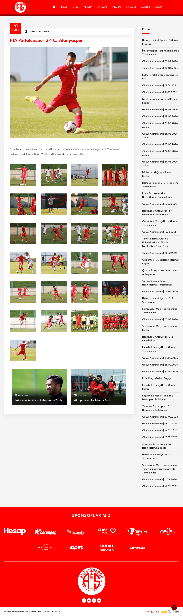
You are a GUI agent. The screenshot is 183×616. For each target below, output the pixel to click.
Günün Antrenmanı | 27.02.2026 (160, 358)
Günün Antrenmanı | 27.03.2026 (160, 116)
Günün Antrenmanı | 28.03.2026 (160, 110)
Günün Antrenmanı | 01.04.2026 (159, 85)
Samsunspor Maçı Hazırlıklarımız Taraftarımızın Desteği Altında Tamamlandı (159, 469)
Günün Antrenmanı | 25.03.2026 (160, 144)
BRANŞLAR (131, 7)
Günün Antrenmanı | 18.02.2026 (159, 430)
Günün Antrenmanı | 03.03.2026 (160, 319)
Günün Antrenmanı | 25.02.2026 (160, 371)
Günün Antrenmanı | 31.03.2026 (159, 92)
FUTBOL (76, 7)
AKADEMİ (88, 7)
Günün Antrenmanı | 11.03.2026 (159, 232)
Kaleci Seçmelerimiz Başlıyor (157, 378)
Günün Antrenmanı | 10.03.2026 (159, 253)
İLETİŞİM (158, 7)
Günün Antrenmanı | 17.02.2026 (159, 437)
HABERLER (145, 7)
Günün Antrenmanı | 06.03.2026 (160, 291)
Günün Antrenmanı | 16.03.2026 (159, 204)
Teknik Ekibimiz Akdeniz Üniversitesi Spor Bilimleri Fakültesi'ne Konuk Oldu (155, 243)
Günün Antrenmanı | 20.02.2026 (160, 417)
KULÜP (64, 7)
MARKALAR (102, 7)
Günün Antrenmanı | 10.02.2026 (159, 486)
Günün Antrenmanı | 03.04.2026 (160, 61)
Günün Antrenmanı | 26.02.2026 (160, 365)
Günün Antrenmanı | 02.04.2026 (160, 68)
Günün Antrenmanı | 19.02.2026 (159, 424)
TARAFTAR (117, 7)
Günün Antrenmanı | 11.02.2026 (159, 479)
